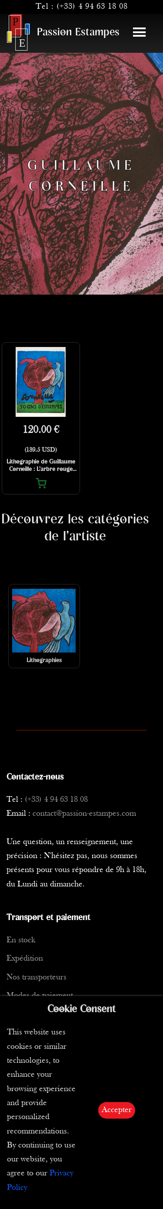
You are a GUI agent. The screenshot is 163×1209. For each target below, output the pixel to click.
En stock (21, 940)
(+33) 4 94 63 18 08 (92, 7)
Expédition (25, 959)
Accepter (117, 1110)
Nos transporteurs (37, 977)
